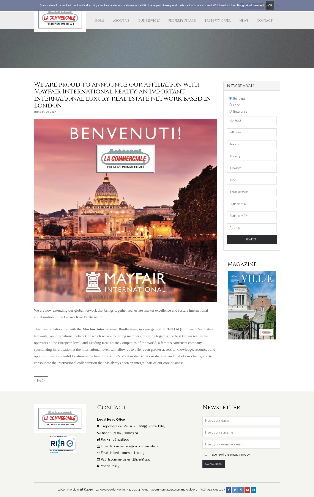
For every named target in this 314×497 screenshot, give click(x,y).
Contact (265, 21)
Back (41, 381)
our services (149, 21)
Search (252, 239)
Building (237, 98)
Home (99, 21)
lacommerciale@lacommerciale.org (135, 446)
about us (121, 21)
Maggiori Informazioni (250, 5)
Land (234, 105)
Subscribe (213, 464)
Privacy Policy (109, 466)
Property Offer (218, 21)
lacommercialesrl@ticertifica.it (129, 459)
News (243, 21)
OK (270, 5)
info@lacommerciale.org (127, 452)
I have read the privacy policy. (227, 454)
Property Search (182, 21)
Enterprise (238, 111)
